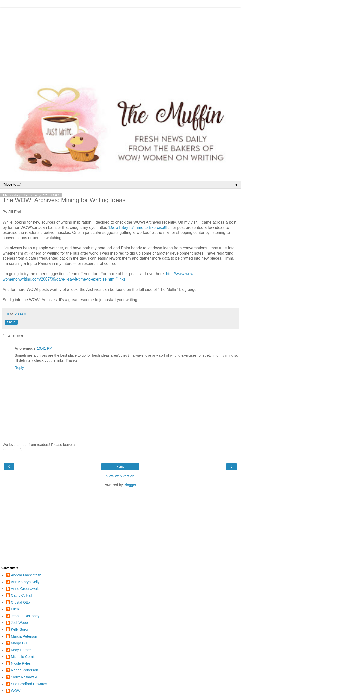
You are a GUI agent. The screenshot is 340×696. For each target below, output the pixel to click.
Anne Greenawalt (25, 589)
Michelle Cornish (24, 657)
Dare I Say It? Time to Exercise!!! (138, 227)
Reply (19, 368)
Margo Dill (19, 643)
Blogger (130, 485)
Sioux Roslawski (24, 677)
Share (11, 322)
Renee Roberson (24, 670)
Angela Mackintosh (26, 575)
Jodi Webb (19, 623)
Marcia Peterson (24, 636)
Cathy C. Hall (21, 595)
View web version (120, 476)
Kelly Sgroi (19, 629)
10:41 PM (44, 348)
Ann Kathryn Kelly (25, 582)
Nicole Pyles (21, 663)
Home (120, 466)
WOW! (16, 691)
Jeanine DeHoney (25, 616)
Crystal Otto (20, 602)
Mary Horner (21, 650)
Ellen (15, 609)
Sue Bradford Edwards (29, 684)
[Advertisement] (120, 43)
